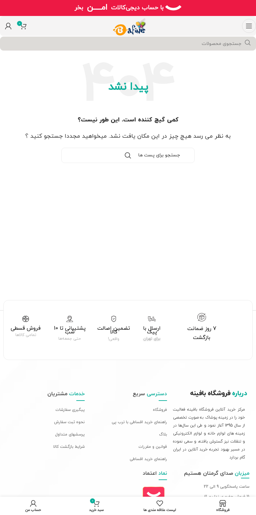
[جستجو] (128, 44)
